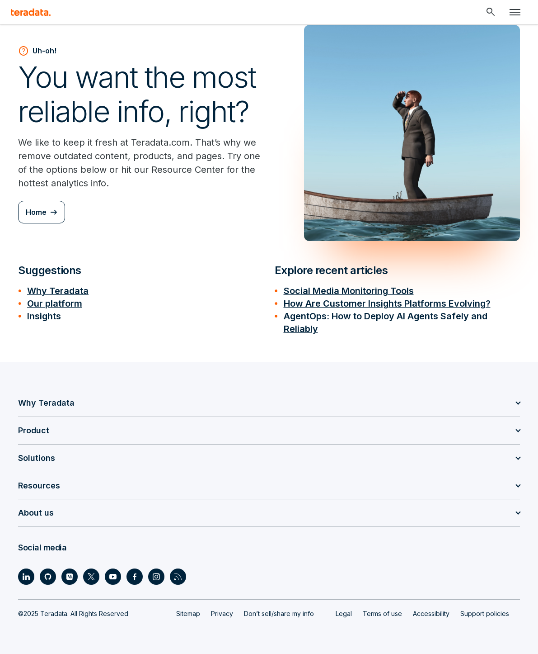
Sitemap (188, 613)
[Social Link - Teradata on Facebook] (134, 577)
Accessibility (431, 613)
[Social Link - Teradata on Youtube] (113, 577)
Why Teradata (58, 290)
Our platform (54, 303)
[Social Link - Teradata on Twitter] (91, 577)
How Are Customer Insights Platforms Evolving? (387, 303)
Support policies (484, 613)
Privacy (222, 613)
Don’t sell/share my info (279, 613)
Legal (344, 613)
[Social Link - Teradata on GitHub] (48, 577)
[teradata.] (31, 12)
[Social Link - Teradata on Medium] (69, 577)
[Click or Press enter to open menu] (515, 12)
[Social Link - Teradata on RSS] (178, 577)
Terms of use (382, 613)
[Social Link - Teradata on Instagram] (156, 577)
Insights (44, 316)
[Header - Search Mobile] (490, 12)
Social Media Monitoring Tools (349, 290)
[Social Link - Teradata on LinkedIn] (26, 577)
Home (36, 212)
